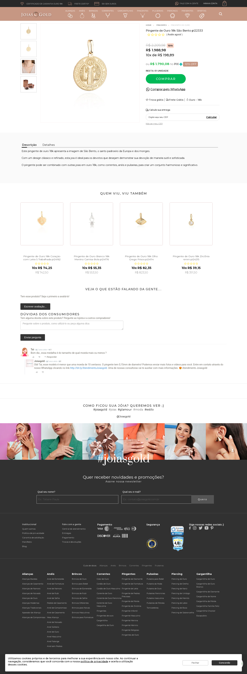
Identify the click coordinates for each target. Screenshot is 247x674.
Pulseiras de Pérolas (155, 603)
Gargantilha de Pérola (206, 601)
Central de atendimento (74, 529)
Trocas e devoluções (71, 542)
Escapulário (201, 615)
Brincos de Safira (79, 598)
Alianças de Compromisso (33, 617)
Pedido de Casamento (57, 603)
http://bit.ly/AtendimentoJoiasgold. (89, 368)
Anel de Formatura (55, 584)
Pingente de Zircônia (131, 606)
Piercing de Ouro (179, 579)
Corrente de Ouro (104, 593)
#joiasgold (100, 409)
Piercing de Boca (179, 608)
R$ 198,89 (166, 55)
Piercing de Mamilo (180, 598)
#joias (112, 409)
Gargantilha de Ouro (205, 579)
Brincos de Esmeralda (82, 588)
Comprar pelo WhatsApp (167, 89)
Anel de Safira (53, 598)
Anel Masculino (54, 636)
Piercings (172, 14)
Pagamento (68, 537)
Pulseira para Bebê (155, 579)
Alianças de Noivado (31, 593)
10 (148, 55)
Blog (24, 546)
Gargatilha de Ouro (105, 625)
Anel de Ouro (53, 632)
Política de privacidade (33, 533)
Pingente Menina (130, 620)
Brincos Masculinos (81, 612)
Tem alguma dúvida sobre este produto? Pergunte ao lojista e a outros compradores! (65, 318)
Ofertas (201, 14)
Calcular (211, 117)
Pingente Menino (130, 625)
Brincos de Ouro (79, 579)
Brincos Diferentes (80, 603)
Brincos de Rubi (79, 593)
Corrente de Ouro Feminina (109, 598)
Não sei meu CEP (154, 123)
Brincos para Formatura (82, 617)
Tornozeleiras (152, 608)
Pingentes (142, 14)
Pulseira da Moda (154, 584)
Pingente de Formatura (132, 584)
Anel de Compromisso (57, 608)
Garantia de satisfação (33, 537)
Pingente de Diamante (132, 579)
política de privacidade (94, 661)
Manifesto (27, 542)
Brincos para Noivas (81, 608)
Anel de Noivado (54, 622)
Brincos (93, 14)
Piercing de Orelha (180, 584)
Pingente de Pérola (130, 601)
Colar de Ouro (103, 579)
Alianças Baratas (29, 579)
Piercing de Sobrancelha (183, 612)
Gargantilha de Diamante (207, 591)
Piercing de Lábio (179, 603)
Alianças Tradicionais (31, 608)
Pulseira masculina (155, 598)
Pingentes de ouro (105, 615)
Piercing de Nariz (179, 588)
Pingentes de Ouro (130, 635)
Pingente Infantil (130, 611)
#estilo (149, 409)
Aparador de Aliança (31, 612)
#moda (138, 409)
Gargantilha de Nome (206, 596)
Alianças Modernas (30, 603)
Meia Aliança (53, 617)
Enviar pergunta (32, 337)
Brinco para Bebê (80, 584)
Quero (202, 499)
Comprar (166, 79)
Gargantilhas (125, 14)
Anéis (82, 14)
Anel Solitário (53, 627)
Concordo (224, 662)
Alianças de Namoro (31, 588)
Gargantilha (102, 620)
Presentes (187, 14)
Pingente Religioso (130, 630)
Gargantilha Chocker (205, 611)
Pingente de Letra (130, 588)
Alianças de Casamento (32, 584)
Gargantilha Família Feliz (207, 606)
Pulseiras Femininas (156, 593)
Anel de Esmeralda (55, 579)
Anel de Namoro (54, 588)
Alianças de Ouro (29, 598)
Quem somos (29, 529)
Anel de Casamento (56, 612)
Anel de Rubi (53, 593)
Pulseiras (157, 14)
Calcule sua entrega (158, 110)
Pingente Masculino (131, 615)
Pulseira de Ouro (154, 588)
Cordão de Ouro (103, 584)
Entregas (66, 533)
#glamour (125, 409)
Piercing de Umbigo (181, 593)
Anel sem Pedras (54, 646)
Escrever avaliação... (35, 306)
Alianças (70, 14)
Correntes (108, 14)
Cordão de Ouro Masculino (108, 588)
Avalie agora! (175, 34)
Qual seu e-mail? (131, 491)
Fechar (195, 662)
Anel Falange (53, 641)
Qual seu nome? (46, 491)
